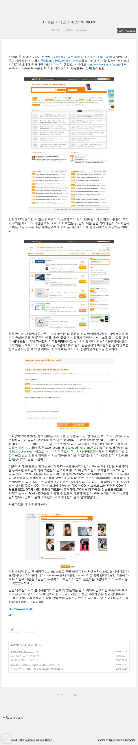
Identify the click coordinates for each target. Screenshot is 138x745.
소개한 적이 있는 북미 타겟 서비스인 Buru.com (82, 56)
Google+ (49, 740)
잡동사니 (15, 644)
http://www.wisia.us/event (103, 64)
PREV (60, 695)
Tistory (112, 740)
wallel (132, 740)
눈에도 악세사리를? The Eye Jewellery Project (35, 668)
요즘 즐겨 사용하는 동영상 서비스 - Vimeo (32, 664)
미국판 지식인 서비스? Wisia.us (69, 22)
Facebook (30, 740)
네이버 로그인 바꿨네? (22, 660)
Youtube (40, 740)
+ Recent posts (13, 717)
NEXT (77, 695)
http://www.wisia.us (20, 608)
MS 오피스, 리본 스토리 (23, 656)
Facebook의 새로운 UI (22, 651)
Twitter (20, 740)
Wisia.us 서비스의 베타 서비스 (61, 60)
